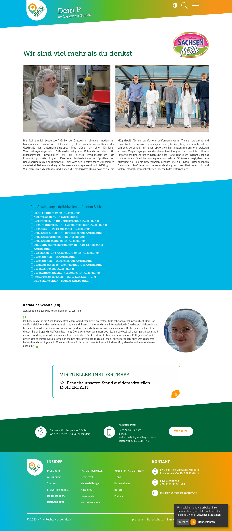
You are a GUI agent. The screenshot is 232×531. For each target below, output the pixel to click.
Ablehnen (183, 521)
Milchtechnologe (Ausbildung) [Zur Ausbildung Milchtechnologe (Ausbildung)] (52, 268)
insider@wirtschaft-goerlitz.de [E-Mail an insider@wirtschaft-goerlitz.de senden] (178, 492)
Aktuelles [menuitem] (86, 489)
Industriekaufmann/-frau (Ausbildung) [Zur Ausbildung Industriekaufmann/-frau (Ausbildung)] (58, 236)
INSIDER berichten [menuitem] (92, 470)
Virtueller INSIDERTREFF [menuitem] (129, 470)
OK (193, 521)
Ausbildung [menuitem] (54, 477)
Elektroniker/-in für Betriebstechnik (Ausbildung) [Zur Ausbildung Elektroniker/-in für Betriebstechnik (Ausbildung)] (64, 220)
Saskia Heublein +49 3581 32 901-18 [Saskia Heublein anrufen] (172, 482)
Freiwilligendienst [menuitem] (58, 489)
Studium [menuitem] (52, 483)
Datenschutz (155, 519)
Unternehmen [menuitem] (122, 483)
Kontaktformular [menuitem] (91, 502)
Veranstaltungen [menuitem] (90, 483)
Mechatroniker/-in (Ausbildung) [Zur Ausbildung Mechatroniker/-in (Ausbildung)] (53, 256)
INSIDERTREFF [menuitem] (55, 502)
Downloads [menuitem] (87, 496)
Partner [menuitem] (118, 496)
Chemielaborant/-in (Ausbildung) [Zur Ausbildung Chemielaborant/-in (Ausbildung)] (54, 216)
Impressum (136, 519)
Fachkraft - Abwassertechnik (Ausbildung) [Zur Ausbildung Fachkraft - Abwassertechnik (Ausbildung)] (60, 228)
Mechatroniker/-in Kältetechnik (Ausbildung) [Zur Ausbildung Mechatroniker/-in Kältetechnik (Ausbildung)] (61, 260)
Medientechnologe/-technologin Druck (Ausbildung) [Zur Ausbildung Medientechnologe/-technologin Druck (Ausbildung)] (66, 264)
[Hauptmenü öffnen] (195, 5)
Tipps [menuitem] (117, 477)
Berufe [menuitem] (118, 489)
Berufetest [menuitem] (87, 477)
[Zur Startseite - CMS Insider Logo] (36, 10)
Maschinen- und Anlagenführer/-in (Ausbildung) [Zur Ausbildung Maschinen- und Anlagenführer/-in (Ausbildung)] (64, 252)
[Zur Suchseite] (184, 5)
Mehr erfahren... (207, 522)
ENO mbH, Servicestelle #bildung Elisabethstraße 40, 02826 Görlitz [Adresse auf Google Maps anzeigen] (180, 471)
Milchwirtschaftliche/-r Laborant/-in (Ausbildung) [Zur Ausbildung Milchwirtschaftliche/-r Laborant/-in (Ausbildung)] (65, 272)
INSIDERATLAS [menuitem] (56, 496)
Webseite (181, 431)
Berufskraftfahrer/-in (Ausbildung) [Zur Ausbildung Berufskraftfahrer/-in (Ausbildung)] (55, 212)
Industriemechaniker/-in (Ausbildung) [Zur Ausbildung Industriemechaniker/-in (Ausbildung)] (57, 240)
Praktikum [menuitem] (53, 470)
